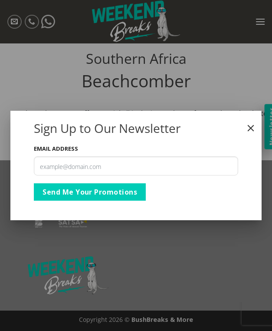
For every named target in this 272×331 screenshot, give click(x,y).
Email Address (56, 148)
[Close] (250, 128)
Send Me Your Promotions (90, 192)
